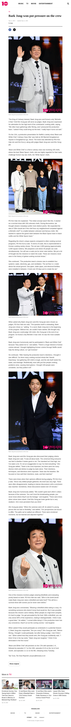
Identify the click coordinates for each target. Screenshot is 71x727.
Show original (14, 664)
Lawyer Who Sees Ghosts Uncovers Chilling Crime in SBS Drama (61, 693)
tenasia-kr (42, 717)
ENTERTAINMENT (46, 4)
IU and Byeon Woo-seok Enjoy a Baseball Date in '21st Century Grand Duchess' (27, 694)
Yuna (11, 23)
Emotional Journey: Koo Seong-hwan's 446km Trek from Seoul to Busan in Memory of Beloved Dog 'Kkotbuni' (9, 695)
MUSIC (21, 4)
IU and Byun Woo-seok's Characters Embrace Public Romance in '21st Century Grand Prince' (44, 694)
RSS (35, 717)
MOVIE (33, 4)
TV (27, 4)
